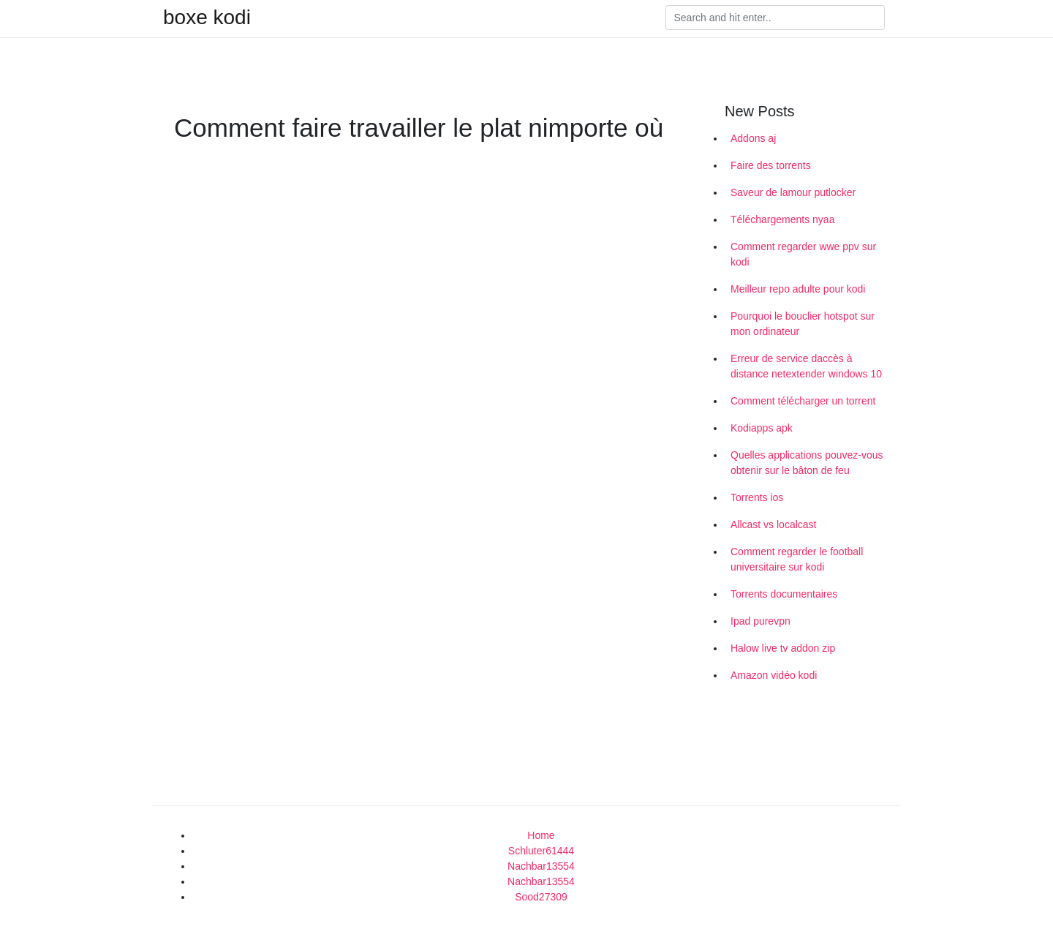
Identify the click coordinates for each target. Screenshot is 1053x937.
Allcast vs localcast (773, 524)
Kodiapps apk (762, 428)
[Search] (775, 17)
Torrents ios (757, 497)
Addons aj (753, 138)
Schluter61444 (541, 851)
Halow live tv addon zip (783, 648)
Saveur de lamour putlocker (793, 192)
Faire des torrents (771, 165)
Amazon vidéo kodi (774, 675)
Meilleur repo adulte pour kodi (798, 289)
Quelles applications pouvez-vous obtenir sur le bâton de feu (807, 462)
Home (540, 835)
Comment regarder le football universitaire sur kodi (797, 559)
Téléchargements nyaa (782, 219)
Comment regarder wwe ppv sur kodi (803, 254)
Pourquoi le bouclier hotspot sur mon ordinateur (803, 323)
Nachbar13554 (541, 866)
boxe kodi (207, 17)
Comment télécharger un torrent (803, 401)
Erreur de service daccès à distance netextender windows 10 (806, 366)
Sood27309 (541, 897)
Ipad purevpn (760, 621)
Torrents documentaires (784, 594)
